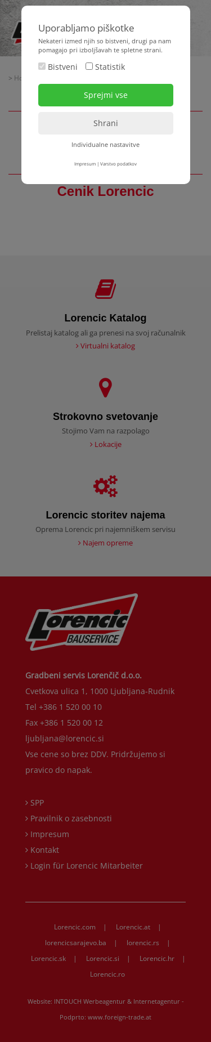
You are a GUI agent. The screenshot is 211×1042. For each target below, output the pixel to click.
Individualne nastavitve (105, 144)
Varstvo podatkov (118, 163)
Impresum (85, 163)
